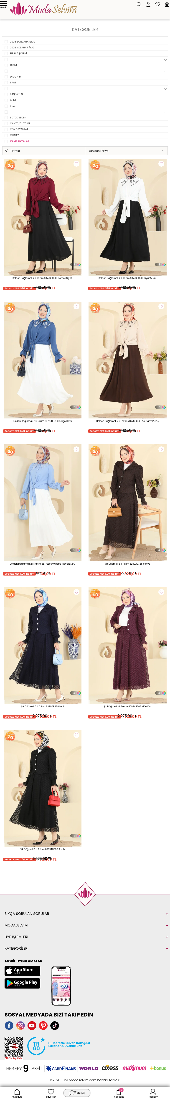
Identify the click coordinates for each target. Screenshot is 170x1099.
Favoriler (51, 1093)
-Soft (60, 1078)
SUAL (13, 106)
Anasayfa (17, 1093)
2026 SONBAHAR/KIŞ (22, 41)
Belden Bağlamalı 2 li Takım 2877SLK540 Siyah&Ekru (128, 278)
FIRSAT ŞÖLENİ (18, 53)
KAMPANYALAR (19, 141)
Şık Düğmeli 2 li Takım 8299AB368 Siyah (42, 849)
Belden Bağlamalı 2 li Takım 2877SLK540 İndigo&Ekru (42, 421)
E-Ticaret (71, 1078)
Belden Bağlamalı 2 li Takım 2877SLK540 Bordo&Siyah (43, 278)
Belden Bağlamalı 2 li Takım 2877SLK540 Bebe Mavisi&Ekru (42, 564)
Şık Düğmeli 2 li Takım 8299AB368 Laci (42, 706)
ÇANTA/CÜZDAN (20, 123)
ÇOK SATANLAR (19, 129)
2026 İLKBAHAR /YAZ (22, 47)
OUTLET (14, 135)
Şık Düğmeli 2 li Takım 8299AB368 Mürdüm (127, 706)
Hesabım (153, 1093)
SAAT (13, 82)
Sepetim (119, 1093)
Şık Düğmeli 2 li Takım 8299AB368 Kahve (127, 564)
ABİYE (13, 100)
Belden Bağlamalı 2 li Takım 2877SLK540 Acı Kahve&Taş (127, 421)
